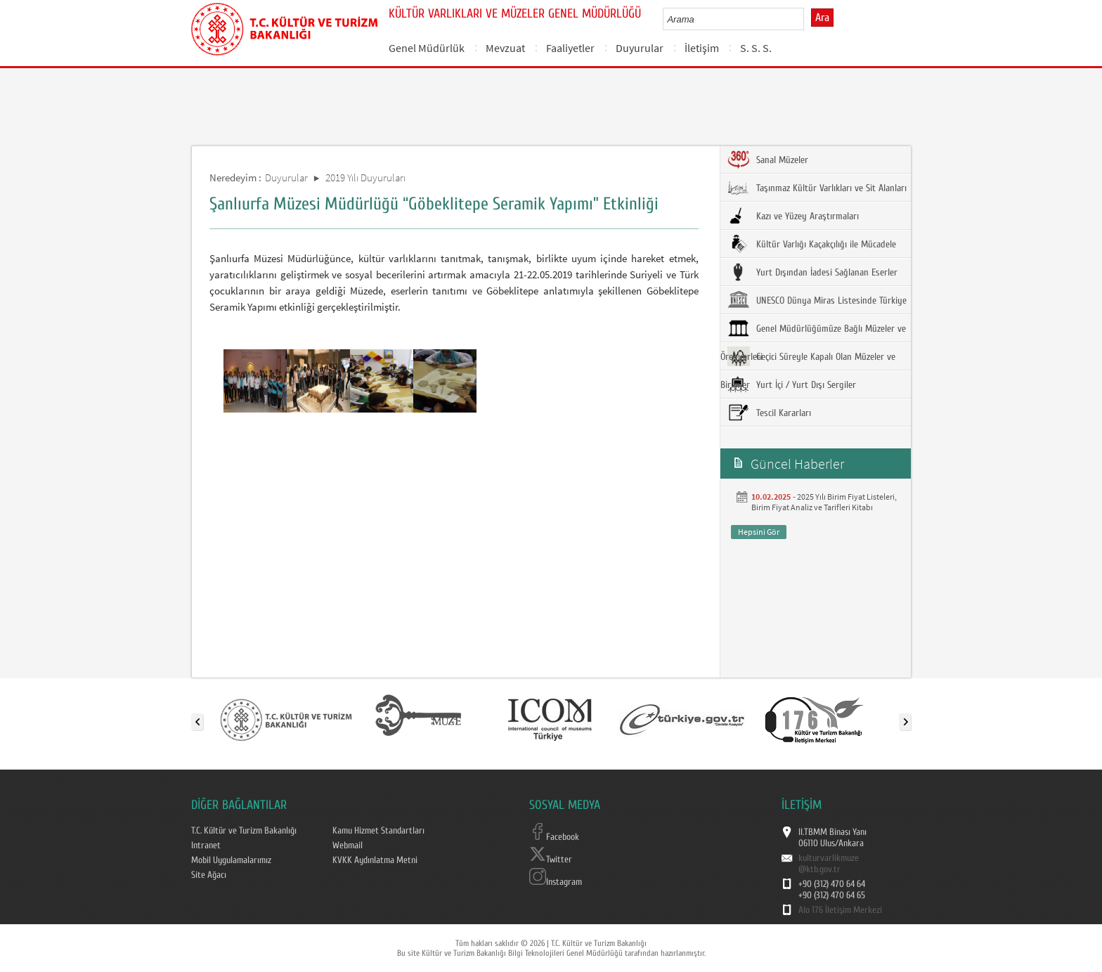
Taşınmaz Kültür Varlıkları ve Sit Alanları (817, 187)
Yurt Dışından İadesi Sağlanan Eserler (812, 272)
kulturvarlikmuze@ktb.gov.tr (828, 864)
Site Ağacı (208, 875)
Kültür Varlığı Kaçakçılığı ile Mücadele (811, 244)
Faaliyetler (570, 48)
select (808, 19)
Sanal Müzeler (767, 159)
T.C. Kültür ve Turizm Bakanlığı (244, 830)
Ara (822, 17)
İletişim (702, 48)
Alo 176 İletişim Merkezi (840, 910)
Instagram (555, 882)
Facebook (554, 837)
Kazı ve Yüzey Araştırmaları (793, 216)
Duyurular (639, 48)
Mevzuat (505, 48)
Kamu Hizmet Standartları (378, 830)
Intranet (206, 845)
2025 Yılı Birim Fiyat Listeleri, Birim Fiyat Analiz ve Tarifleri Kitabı (824, 501)
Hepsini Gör (758, 531)
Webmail (347, 845)
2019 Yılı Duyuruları (365, 177)
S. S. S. (756, 48)
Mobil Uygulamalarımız (231, 860)
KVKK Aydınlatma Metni (374, 860)
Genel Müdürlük (427, 48)
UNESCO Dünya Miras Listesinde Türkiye (817, 300)
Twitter (550, 859)
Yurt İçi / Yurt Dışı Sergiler (791, 384)
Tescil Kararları (769, 412)
